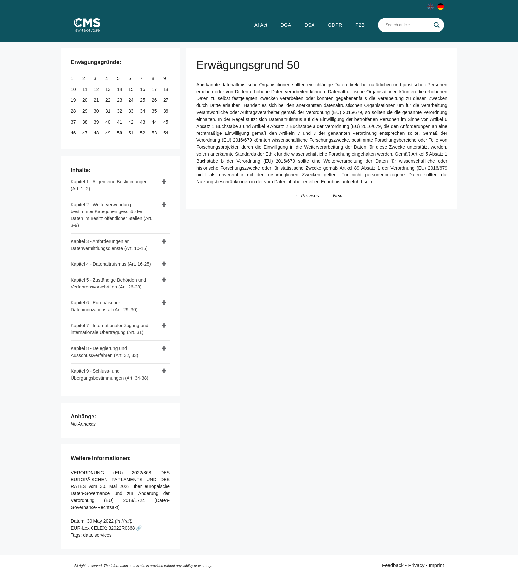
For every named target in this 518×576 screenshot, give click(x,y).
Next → (341, 195)
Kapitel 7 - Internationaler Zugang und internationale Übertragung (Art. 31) (109, 329)
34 (143, 111)
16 (143, 89)
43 (143, 122)
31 (108, 111)
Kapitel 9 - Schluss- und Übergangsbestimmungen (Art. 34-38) (109, 374)
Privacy (416, 565)
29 (85, 111)
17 (155, 89)
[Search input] (408, 25)
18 (166, 89)
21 (97, 100)
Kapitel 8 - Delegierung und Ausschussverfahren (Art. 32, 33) (104, 352)
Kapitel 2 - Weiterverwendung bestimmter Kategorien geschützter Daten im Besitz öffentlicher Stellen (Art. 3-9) (111, 215)
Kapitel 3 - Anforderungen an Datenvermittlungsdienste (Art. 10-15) (109, 245)
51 (132, 132)
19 (74, 100)
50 (120, 132)
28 (74, 111)
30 (97, 111)
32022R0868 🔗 (125, 528)
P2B (360, 25)
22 (108, 100)
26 (155, 100)
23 (120, 100)
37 (74, 122)
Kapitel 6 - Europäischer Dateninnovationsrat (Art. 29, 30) (104, 306)
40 (108, 122)
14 (120, 89)
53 (155, 132)
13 (108, 89)
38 (85, 122)
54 (166, 132)
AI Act (260, 25)
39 (97, 122)
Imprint (436, 565)
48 (97, 132)
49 (108, 132)
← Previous (307, 195)
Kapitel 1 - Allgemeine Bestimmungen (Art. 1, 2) (109, 185)
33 (132, 111)
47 (85, 132)
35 (155, 111)
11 (85, 89)
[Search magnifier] (436, 25)
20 (85, 100)
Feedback (393, 565)
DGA (285, 25)
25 (143, 100)
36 (166, 111)
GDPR (335, 25)
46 (74, 132)
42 (132, 122)
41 (120, 122)
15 (132, 89)
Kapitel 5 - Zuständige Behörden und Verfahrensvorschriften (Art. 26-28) (108, 283)
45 (166, 122)
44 (155, 122)
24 (132, 100)
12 (97, 89)
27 (166, 100)
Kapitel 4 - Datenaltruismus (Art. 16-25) (111, 264)
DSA (309, 25)
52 (143, 132)
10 (74, 89)
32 (120, 111)
